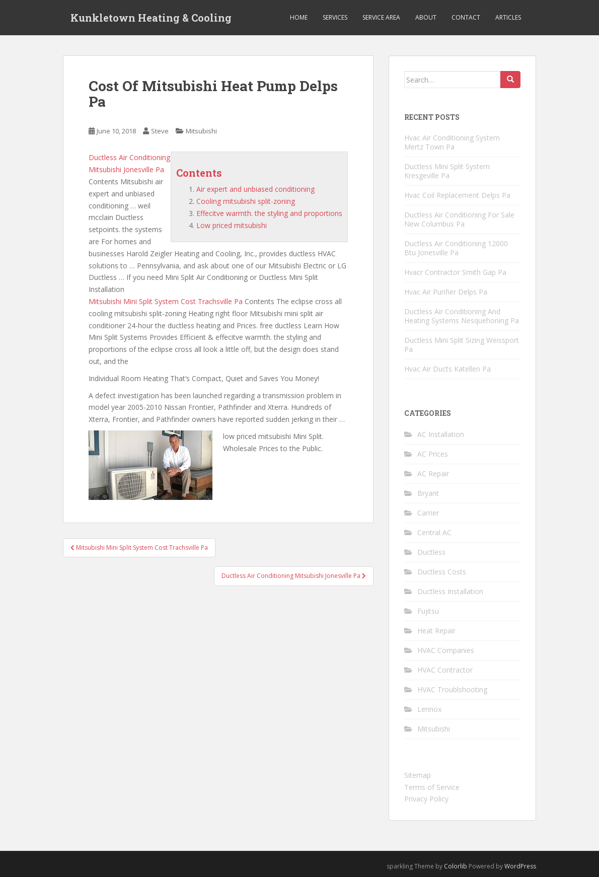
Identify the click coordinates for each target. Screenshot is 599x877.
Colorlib (455, 866)
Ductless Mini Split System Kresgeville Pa (447, 171)
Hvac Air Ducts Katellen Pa (447, 369)
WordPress (520, 866)
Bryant (428, 493)
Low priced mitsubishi (231, 225)
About (425, 17)
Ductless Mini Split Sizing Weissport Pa (461, 344)
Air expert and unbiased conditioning (255, 189)
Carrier (428, 513)
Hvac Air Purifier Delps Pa (445, 292)
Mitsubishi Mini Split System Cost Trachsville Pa (166, 301)
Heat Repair (436, 630)
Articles (508, 17)
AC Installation (440, 434)
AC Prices (432, 454)
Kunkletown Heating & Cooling (151, 17)
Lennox (429, 709)
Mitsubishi (201, 130)
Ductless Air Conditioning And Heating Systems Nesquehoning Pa (461, 316)
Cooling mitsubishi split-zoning (245, 201)
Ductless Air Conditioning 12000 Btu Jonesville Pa (456, 248)
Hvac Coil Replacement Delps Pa (457, 195)
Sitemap (417, 775)
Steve (160, 130)
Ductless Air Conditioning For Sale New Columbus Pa (459, 219)
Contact (466, 17)
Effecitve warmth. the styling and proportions (269, 213)
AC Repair (433, 473)
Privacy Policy (426, 798)
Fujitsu (428, 611)
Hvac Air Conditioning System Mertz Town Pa (452, 142)
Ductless (431, 552)
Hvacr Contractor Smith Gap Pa (455, 272)
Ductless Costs (441, 571)
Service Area (381, 17)
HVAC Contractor (445, 670)
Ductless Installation (450, 591)
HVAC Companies (445, 650)
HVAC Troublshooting (452, 689)
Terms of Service (432, 787)
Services (335, 17)
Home (299, 17)
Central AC (434, 532)
